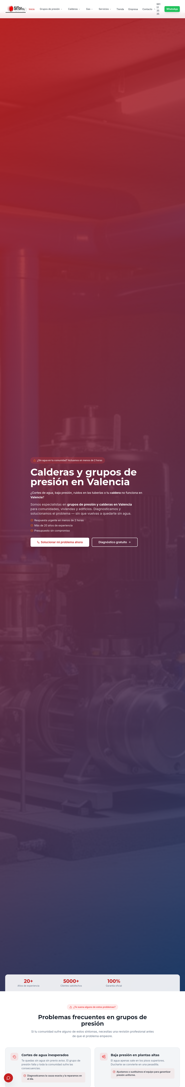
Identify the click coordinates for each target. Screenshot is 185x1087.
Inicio (32, 9)
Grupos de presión (51, 9)
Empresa (133, 9)
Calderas (74, 9)
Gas (89, 9)
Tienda (120, 9)
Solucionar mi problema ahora (60, 542)
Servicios (105, 9)
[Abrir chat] (8, 1077)
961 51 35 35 (157, 9)
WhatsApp (172, 9)
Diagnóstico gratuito (115, 542)
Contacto (147, 9)
